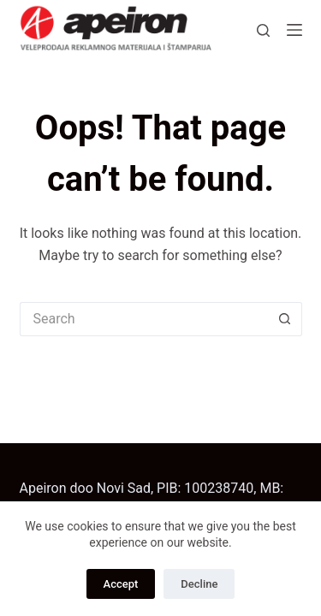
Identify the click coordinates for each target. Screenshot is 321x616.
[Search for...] (144, 319)
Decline (199, 584)
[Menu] (294, 30)
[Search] (263, 30)
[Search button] (285, 319)
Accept (121, 584)
